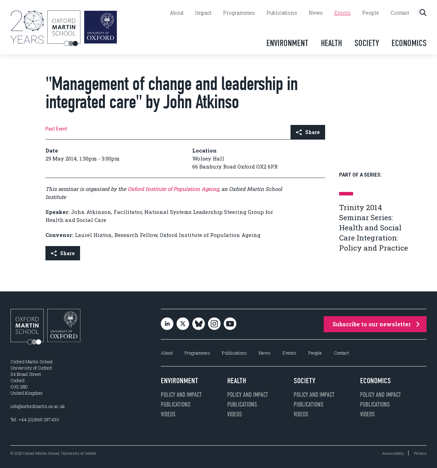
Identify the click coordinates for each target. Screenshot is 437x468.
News (316, 12)
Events (342, 12)
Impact (203, 12)
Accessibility (393, 453)
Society (366, 43)
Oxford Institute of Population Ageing (173, 188)
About (177, 12)
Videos (168, 414)
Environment (287, 43)
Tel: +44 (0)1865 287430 (34, 419)
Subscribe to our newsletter (376, 324)
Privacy (420, 453)
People (370, 12)
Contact (400, 12)
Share (308, 132)
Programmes (239, 12)
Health (331, 43)
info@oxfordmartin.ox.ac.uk (37, 406)
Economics (409, 43)
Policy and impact (181, 395)
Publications (281, 12)
